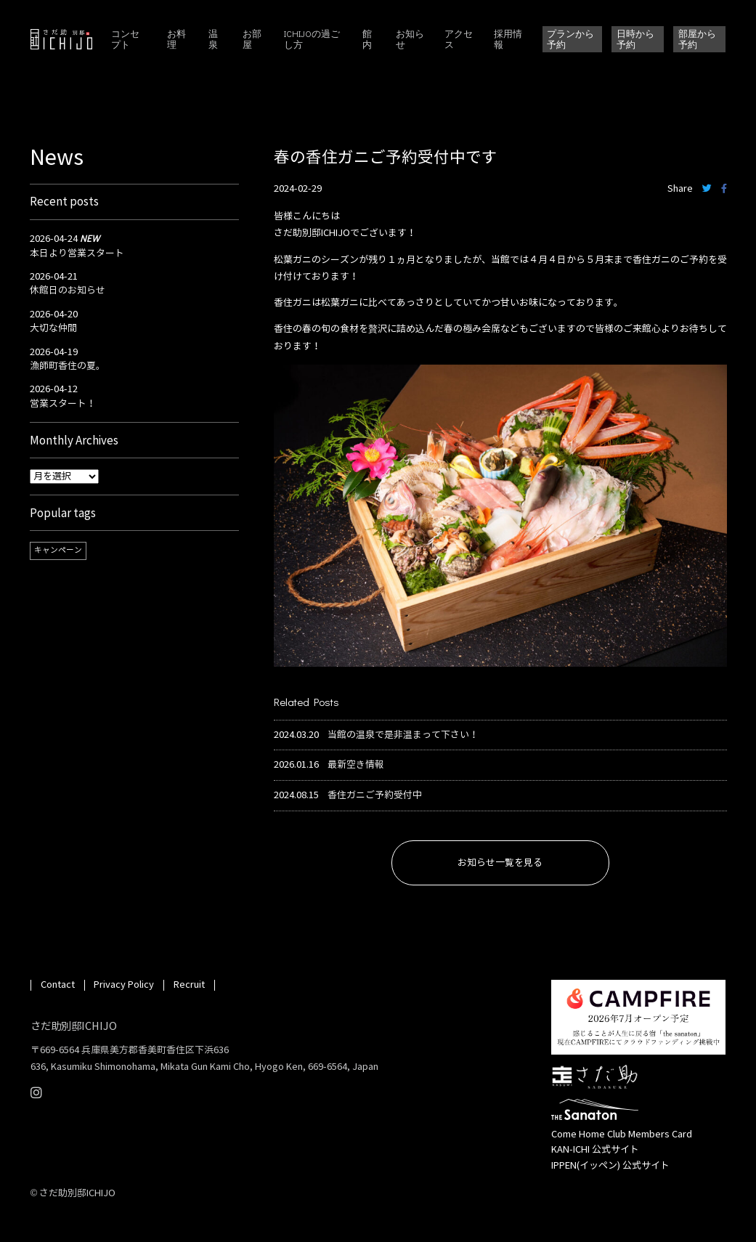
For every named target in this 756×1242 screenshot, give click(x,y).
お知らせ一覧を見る (500, 863)
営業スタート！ (63, 404)
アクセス (458, 38)
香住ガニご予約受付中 (375, 795)
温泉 (213, 38)
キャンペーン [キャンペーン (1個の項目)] (58, 550)
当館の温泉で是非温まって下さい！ (403, 735)
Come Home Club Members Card (621, 1134)
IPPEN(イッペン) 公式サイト (610, 1166)
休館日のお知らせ (67, 290)
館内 (367, 38)
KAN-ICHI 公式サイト (595, 1150)
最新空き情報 (356, 765)
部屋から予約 (697, 38)
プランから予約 (570, 38)
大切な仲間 (53, 328)
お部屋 (252, 38)
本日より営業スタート (77, 253)
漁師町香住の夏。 (67, 366)
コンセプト (125, 38)
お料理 (176, 38)
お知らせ (410, 38)
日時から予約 (635, 38)
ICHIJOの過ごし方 (312, 38)
